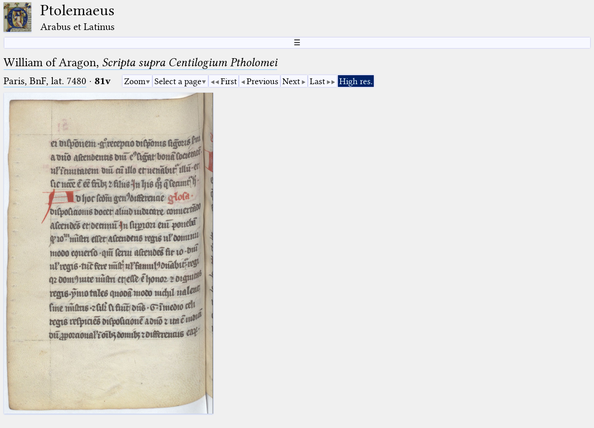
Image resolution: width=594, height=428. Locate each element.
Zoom (134, 81)
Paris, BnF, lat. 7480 (45, 81)
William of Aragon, (140, 62)
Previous (262, 81)
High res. (355, 81)
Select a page (177, 81)
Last (317, 81)
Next (291, 81)
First (229, 81)
